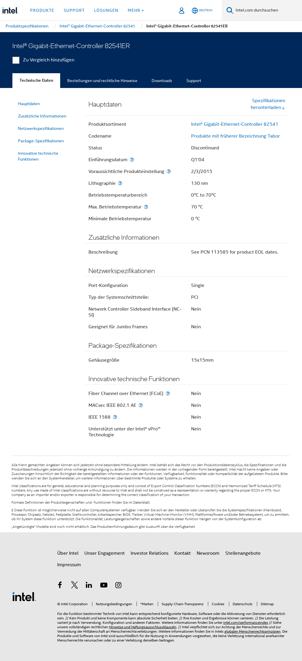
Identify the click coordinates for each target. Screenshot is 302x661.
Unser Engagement (104, 553)
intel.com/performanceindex (245, 622)
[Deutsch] (202, 10)
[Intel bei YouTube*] (104, 586)
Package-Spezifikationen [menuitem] (41, 140)
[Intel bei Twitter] (75, 586)
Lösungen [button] (106, 10)
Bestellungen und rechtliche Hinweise (102, 80)
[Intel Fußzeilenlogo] (24, 596)
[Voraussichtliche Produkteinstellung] (168, 171)
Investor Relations (149, 553)
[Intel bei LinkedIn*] (89, 586)
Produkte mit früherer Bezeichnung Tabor (235, 136)
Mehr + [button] (136, 10)
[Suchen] (229, 10)
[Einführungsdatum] (132, 159)
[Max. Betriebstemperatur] (146, 206)
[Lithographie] (120, 183)
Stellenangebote (243, 553)
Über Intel (67, 553)
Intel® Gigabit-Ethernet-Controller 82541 (234, 124)
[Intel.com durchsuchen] (267, 10)
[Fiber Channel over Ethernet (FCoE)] (168, 393)
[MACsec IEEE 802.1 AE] (140, 405)
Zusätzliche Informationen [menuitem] (42, 116)
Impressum (69, 565)
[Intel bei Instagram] (118, 586)
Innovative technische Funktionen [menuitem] (38, 156)
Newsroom (208, 553)
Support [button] (74, 10)
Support (193, 80)
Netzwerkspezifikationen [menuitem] (41, 128)
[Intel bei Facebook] (60, 586)
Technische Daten (36, 80)
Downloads (162, 80)
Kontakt (182, 553)
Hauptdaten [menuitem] (29, 103)
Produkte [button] (42, 10)
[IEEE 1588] (115, 417)
